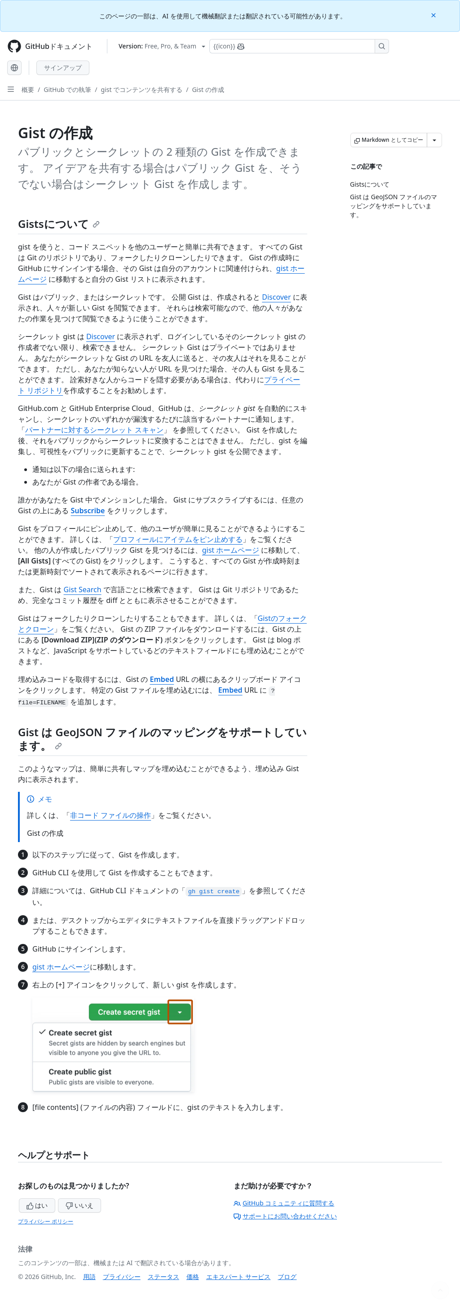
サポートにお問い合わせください (285, 1216)
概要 (28, 89)
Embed (162, 679)
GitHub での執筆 (67, 89)
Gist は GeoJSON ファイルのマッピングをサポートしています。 (162, 739)
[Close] (434, 14)
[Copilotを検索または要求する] (299, 46)
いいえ (79, 1205)
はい (37, 1205)
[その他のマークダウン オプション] (434, 140)
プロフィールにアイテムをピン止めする (178, 539)
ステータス (163, 1276)
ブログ (287, 1276)
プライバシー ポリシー (45, 1221)
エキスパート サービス (238, 1276)
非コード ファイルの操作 (110, 815)
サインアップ (63, 67)
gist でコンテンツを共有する (142, 89)
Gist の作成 (208, 89)
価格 (192, 1276)
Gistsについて (59, 223)
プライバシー (122, 1276)
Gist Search (83, 589)
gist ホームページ (231, 550)
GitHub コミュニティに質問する (284, 1203)
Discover (276, 297)
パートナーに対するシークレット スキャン (94, 430)
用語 (89, 1276)
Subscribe (88, 510)
